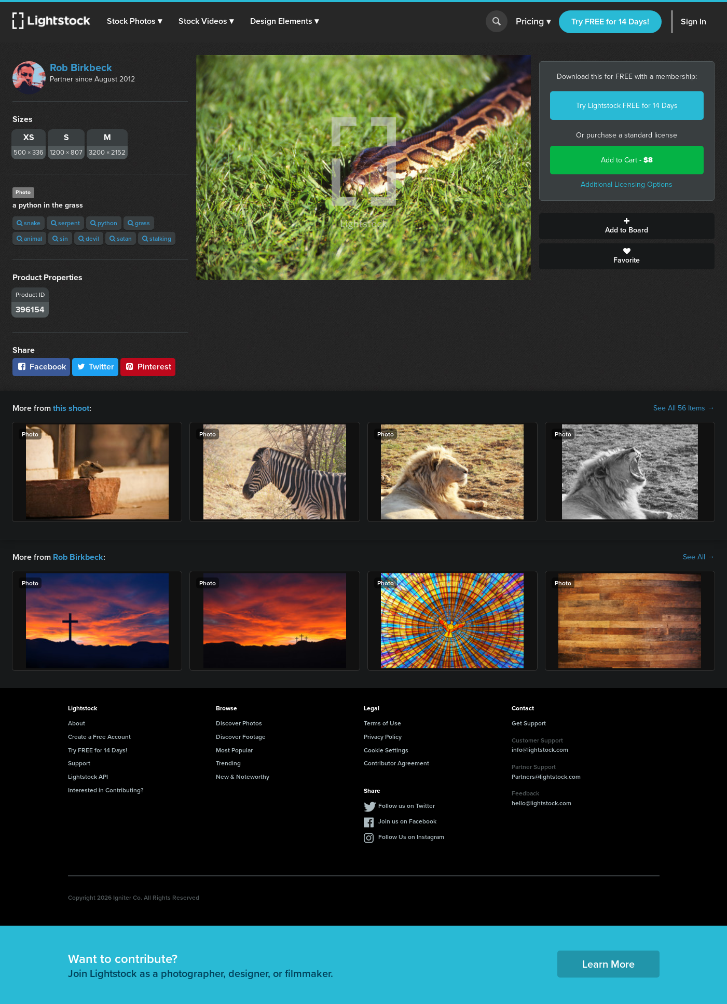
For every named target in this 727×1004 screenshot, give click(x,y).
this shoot (71, 408)
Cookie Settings (386, 749)
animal (29, 238)
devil (88, 238)
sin (60, 238)
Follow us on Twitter (406, 805)
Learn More (608, 963)
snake (28, 222)
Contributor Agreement (396, 763)
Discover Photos (239, 723)
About (76, 723)
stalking (156, 238)
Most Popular (234, 749)
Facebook (41, 367)
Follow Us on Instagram (411, 836)
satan (120, 238)
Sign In (693, 21)
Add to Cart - (627, 160)
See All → (699, 557)
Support (79, 763)
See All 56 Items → (684, 408)
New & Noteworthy (242, 776)
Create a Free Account (99, 736)
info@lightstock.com (540, 749)
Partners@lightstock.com (546, 776)
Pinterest (148, 367)
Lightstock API (88, 776)
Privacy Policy (383, 736)
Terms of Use (382, 723)
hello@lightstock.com (541, 803)
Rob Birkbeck (81, 67)
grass (139, 222)
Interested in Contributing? (106, 790)
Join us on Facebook (407, 821)
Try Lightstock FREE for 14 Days (627, 105)
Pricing (533, 21)
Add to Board (627, 226)
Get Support (529, 723)
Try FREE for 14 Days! (610, 21)
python (103, 222)
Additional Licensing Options (627, 184)
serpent (65, 222)
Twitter (95, 367)
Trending (228, 763)
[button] (134, 21)
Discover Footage (241, 736)
